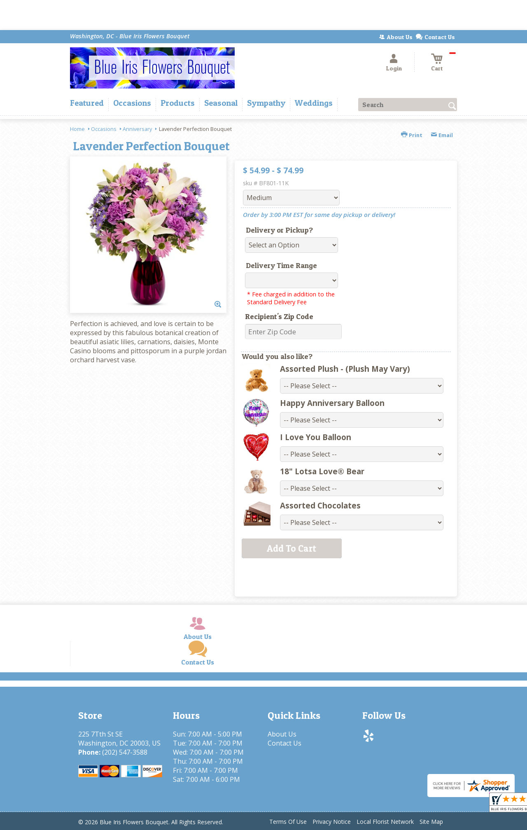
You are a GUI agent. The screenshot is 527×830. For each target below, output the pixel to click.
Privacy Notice (331, 821)
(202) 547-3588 (124, 752)
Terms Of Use (288, 821)
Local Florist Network (385, 821)
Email (442, 135)
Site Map (431, 821)
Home (77, 129)
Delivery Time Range (281, 265)
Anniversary (137, 129)
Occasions (104, 129)
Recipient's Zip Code (279, 316)
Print (411, 135)
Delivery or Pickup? (279, 230)
